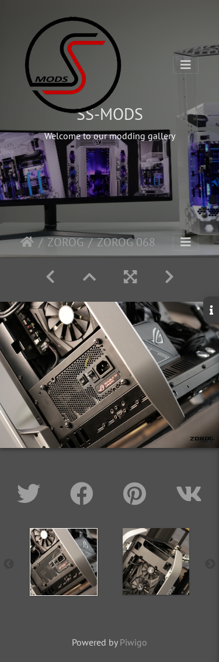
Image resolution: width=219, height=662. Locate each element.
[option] (64, 562)
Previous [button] (9, 564)
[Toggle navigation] (186, 65)
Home (27, 242)
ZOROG (65, 242)
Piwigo (133, 642)
